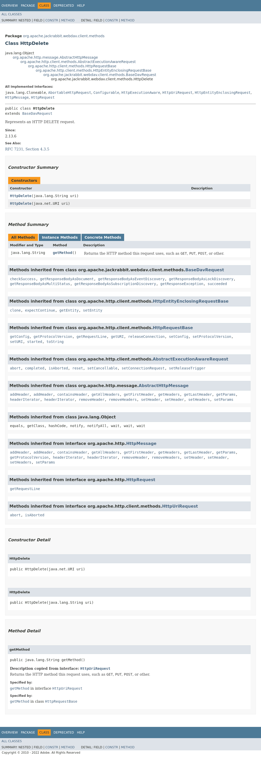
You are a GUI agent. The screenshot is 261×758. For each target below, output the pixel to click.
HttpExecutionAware (141, 93)
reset (77, 368)
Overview (10, 5)
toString (54, 342)
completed (34, 368)
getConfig (19, 337)
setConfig (178, 337)
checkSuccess (23, 279)
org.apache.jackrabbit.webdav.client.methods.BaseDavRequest (99, 75)
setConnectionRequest (143, 368)
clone (15, 310)
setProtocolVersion (211, 337)
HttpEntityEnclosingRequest (223, 93)
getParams (226, 394)
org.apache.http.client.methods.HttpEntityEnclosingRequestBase (93, 70)
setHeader (150, 399)
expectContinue (40, 310)
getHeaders (169, 394)
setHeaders (199, 399)
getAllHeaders (106, 394)
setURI (16, 342)
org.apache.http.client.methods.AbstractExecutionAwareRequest (78, 62)
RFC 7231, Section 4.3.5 (27, 149)
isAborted (58, 368)
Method (68, 20)
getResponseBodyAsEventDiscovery (131, 279)
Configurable (106, 93)
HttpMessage (17, 97)
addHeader (19, 394)
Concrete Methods (103, 237)
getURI (117, 337)
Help (81, 5)
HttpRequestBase (173, 327)
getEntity (69, 310)
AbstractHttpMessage (164, 385)
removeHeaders (123, 399)
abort (15, 368)
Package (28, 5)
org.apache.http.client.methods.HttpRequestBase (72, 66)
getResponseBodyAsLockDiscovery (201, 279)
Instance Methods (59, 237)
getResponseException (181, 284)
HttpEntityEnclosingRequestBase (190, 301)
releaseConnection (146, 337)
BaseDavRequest (37, 113)
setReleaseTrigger (187, 368)
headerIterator (25, 399)
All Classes (12, 14)
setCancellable (102, 368)
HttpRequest (43, 97)
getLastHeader (198, 394)
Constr (51, 20)
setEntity (92, 310)
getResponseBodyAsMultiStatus (40, 284)
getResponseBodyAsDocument (67, 279)
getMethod (62, 253)
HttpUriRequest (177, 93)
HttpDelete (20, 196)
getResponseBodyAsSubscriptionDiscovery (115, 284)
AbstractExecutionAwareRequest (190, 359)
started (34, 342)
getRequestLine (91, 337)
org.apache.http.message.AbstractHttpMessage (55, 57)
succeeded (217, 284)
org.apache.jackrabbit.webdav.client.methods (64, 36)
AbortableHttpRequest (69, 93)
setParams (223, 399)
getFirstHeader (139, 394)
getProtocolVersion (53, 337)
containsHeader (72, 394)
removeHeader (92, 399)
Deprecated (64, 5)
